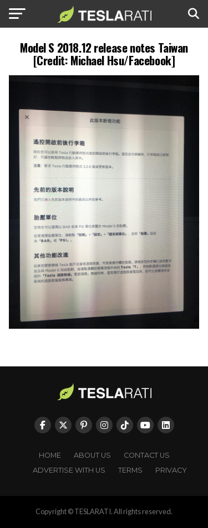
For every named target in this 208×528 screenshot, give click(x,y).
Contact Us (147, 455)
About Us (92, 455)
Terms (130, 470)
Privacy (171, 470)
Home (50, 455)
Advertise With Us (69, 470)
